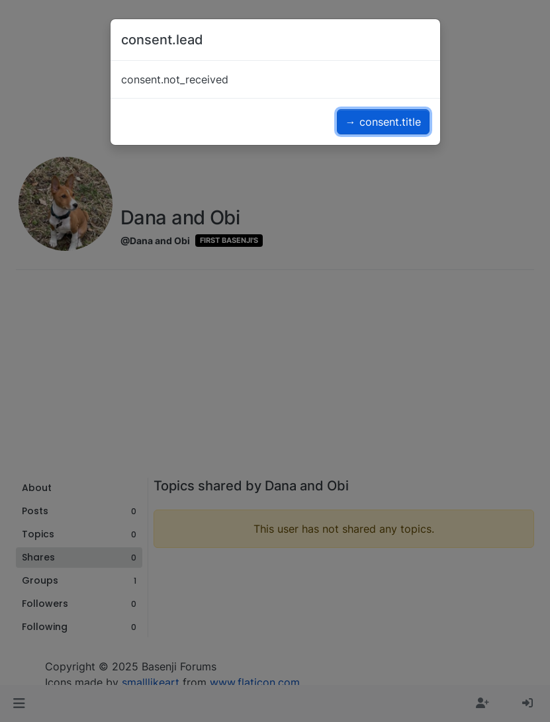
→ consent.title (383, 121)
